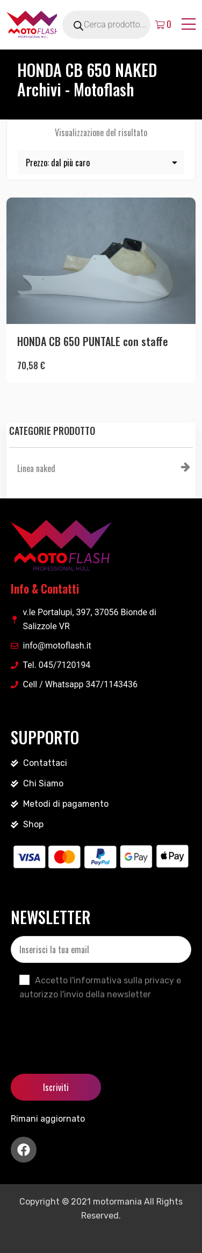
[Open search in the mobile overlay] (119, 24)
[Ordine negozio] (101, 162)
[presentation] (92, 1028)
